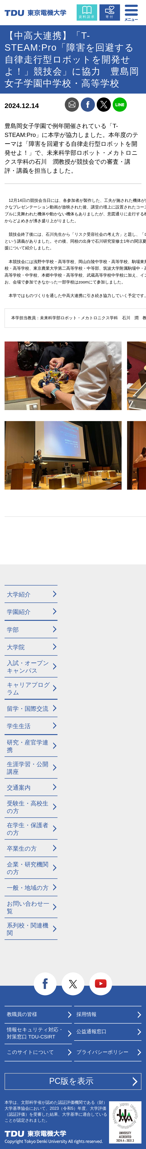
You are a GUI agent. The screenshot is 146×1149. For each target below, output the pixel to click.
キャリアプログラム (28, 688)
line (120, 104)
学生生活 (19, 726)
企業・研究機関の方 (27, 868)
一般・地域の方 (28, 887)
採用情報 (86, 1014)
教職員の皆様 (22, 1014)
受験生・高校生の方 (27, 807)
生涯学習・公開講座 (27, 768)
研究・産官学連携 (27, 746)
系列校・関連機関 (27, 929)
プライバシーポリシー (102, 1052)
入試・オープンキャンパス (28, 667)
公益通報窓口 (91, 1031)
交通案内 (19, 787)
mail (72, 104)
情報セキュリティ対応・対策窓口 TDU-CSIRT (35, 1033)
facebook (88, 104)
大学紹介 (19, 594)
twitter (104, 104)
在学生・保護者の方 (27, 829)
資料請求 (87, 17)
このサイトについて (30, 1052)
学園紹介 (19, 611)
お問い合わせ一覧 (28, 907)
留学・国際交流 (27, 708)
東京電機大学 (35, 1134)
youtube (100, 984)
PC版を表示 (71, 1081)
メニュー (131, 11)
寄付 (110, 17)
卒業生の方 (22, 848)
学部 (13, 629)
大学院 (16, 647)
